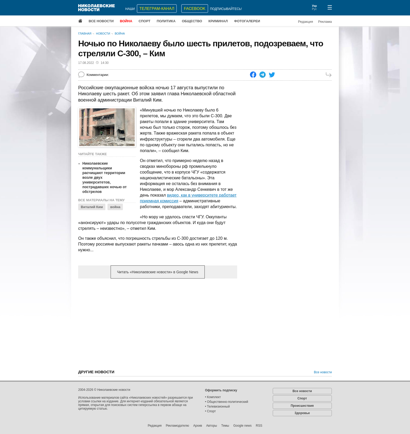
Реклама (325, 22)
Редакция (305, 22)
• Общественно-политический (226, 402)
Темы (225, 425)
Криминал (218, 21)
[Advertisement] (157, 323)
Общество (192, 21)
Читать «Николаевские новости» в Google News (157, 272)
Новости (103, 33)
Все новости (101, 21)
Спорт (144, 21)
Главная (84, 33)
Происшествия (302, 406)
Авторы (211, 425)
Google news (242, 425)
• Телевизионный (217, 406)
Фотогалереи (247, 21)
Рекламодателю (177, 425)
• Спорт (210, 411)
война (115, 207)
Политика (166, 21)
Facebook (195, 8)
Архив (197, 425)
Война (126, 21)
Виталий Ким (92, 207)
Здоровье (302, 413)
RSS (259, 425)
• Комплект (213, 397)
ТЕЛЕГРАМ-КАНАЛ (156, 8)
